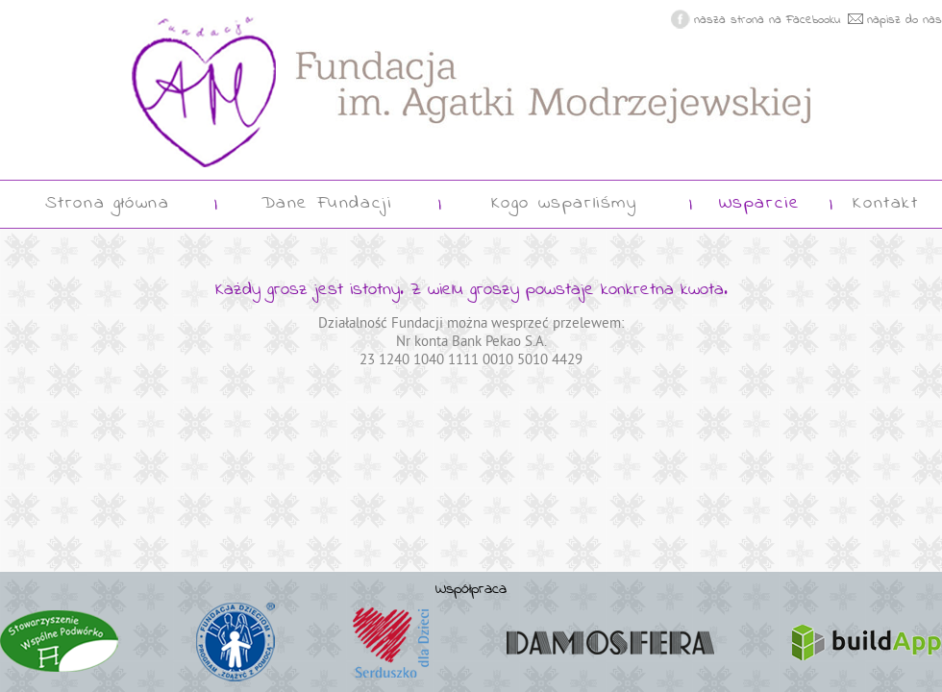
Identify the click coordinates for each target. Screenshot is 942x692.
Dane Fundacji (326, 203)
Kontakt (885, 203)
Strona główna (107, 203)
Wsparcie (760, 203)
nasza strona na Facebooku (767, 21)
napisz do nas (904, 21)
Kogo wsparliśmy (564, 203)
